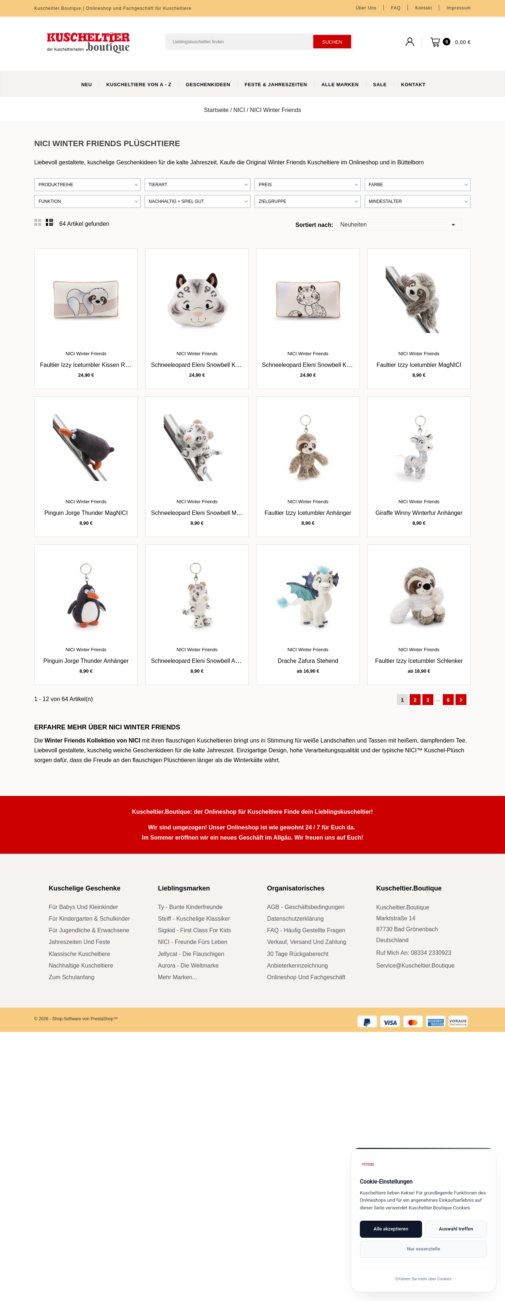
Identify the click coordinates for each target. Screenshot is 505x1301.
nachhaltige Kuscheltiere (81, 965)
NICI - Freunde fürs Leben (192, 942)
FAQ (396, 8)
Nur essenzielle (423, 1249)
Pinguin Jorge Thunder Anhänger (86, 661)
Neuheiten (398, 224)
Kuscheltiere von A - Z (138, 84)
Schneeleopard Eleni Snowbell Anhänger (204, 661)
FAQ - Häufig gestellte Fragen (306, 930)
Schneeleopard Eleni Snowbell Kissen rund (208, 365)
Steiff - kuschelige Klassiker (194, 919)
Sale (379, 84)
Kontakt (423, 8)
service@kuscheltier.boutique (415, 965)
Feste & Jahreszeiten (276, 84)
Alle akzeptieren (391, 1229)
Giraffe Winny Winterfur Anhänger (418, 513)
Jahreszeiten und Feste (79, 942)
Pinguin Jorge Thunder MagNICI (86, 513)
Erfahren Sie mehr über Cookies (423, 1279)
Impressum (458, 8)
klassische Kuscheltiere (79, 954)
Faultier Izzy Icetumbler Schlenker (419, 661)
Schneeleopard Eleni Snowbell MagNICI (203, 513)
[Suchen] (259, 41)
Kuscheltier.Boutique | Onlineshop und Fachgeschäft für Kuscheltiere (112, 8)
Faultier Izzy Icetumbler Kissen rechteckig (95, 365)
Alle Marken (340, 84)
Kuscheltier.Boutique (409, 888)
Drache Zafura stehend (308, 661)
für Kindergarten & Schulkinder (89, 919)
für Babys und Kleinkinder (83, 907)
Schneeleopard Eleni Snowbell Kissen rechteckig (326, 365)
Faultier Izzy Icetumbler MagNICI (419, 365)
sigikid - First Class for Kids (194, 930)
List (49, 222)
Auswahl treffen (456, 1229)
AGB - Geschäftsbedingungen (306, 907)
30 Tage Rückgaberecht (298, 954)
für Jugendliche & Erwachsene (89, 930)
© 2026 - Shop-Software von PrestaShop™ (76, 1018)
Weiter (461, 700)
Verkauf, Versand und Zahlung (306, 942)
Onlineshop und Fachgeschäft (306, 977)
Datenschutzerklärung (295, 919)
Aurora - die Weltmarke (188, 965)
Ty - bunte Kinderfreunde (190, 907)
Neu (86, 84)
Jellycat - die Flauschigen (191, 954)
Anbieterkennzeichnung (297, 965)
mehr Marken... (177, 977)
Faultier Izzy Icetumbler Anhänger (308, 513)
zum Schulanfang (71, 977)
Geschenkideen (208, 84)
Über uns (366, 8)
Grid (37, 222)
